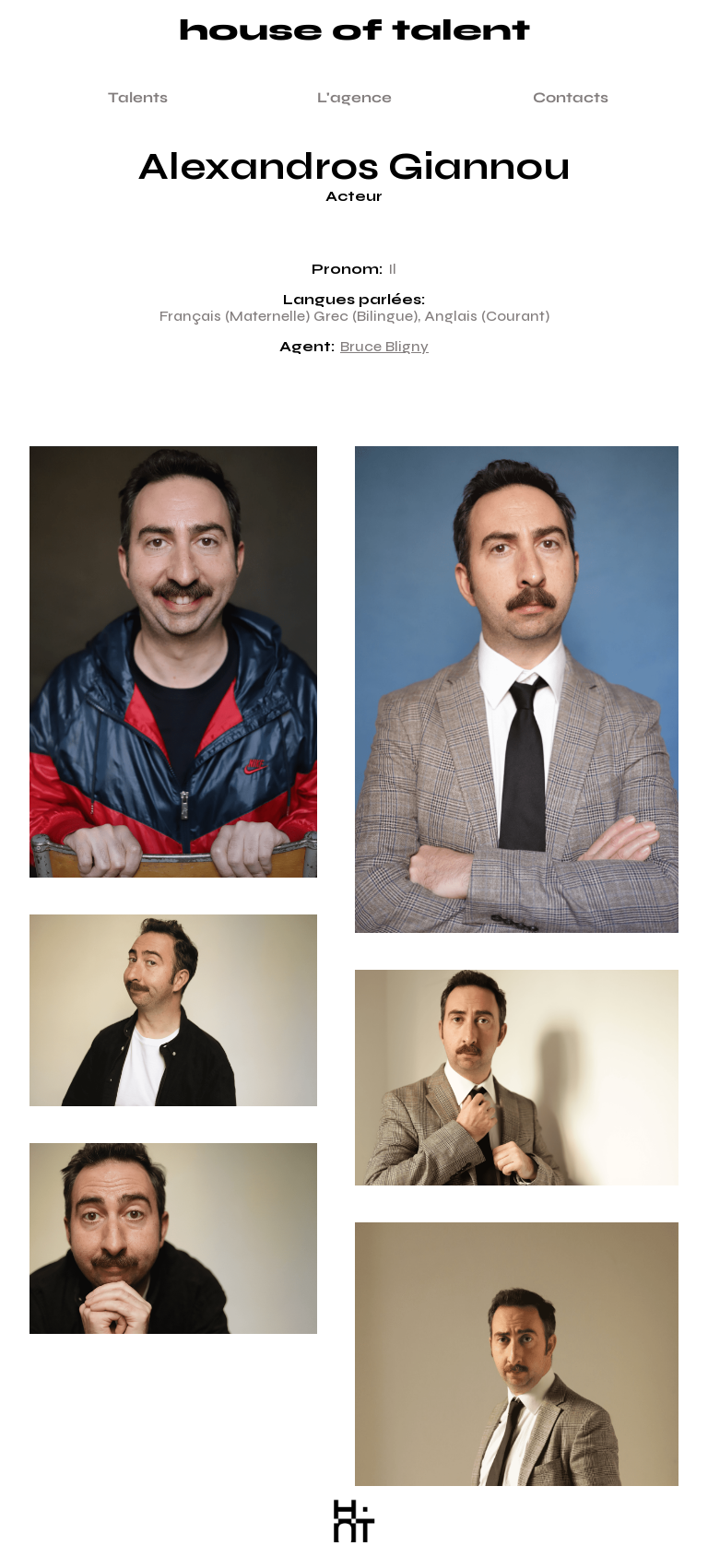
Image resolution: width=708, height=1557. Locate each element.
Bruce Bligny (384, 346)
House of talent (354, 31)
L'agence (354, 97)
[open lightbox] (173, 680)
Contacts (570, 97)
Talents (138, 97)
